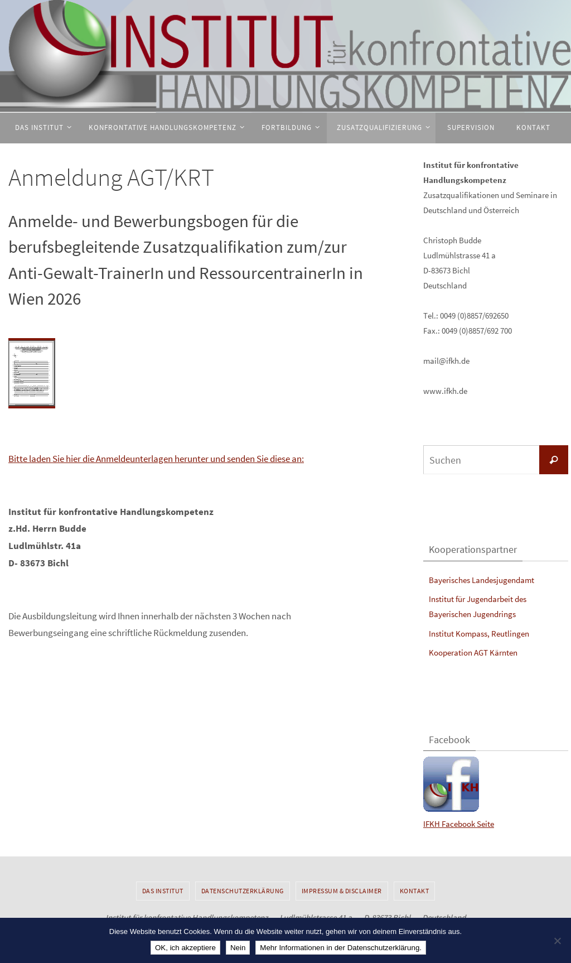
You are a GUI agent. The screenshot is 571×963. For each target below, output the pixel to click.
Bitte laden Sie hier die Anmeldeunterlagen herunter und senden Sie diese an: (156, 458)
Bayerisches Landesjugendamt (481, 580)
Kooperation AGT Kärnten (473, 652)
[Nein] (557, 940)
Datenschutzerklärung (242, 891)
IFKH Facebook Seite (458, 823)
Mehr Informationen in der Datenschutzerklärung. (341, 947)
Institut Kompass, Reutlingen (479, 633)
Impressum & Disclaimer (342, 891)
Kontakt (414, 891)
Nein (237, 947)
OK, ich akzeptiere (185, 947)
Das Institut (162, 891)
